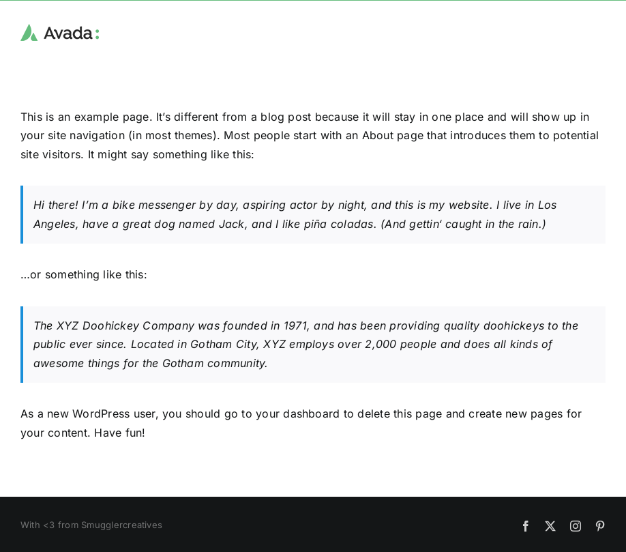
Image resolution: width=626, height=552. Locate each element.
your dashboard (298, 413)
